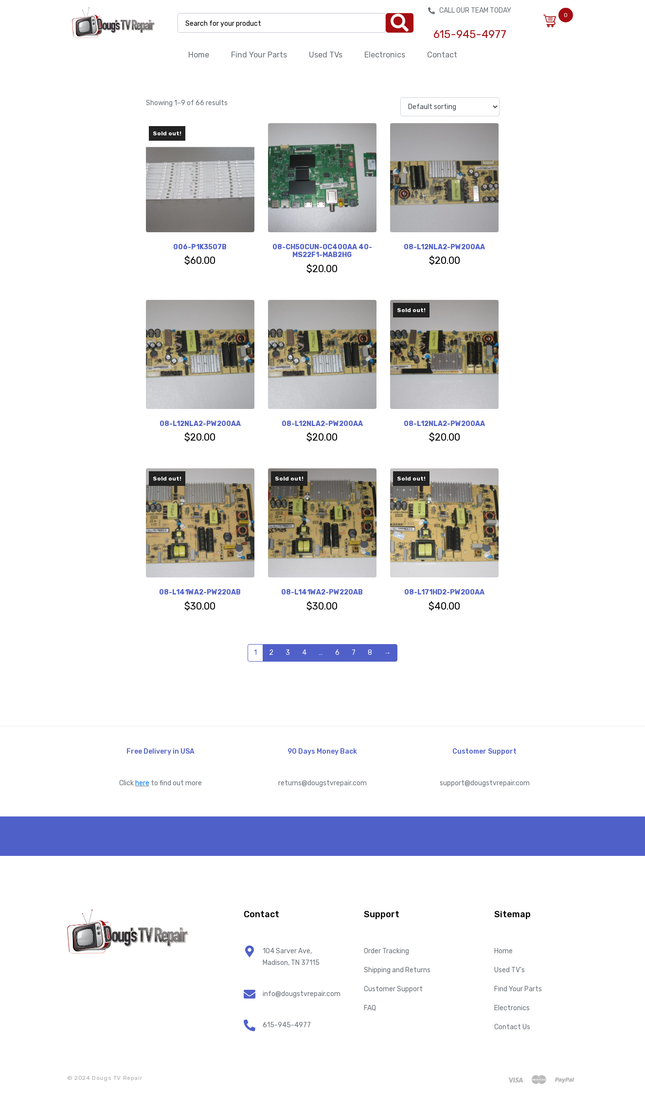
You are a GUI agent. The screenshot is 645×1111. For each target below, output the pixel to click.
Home (198, 54)
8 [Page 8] (370, 652)
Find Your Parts (259, 54)
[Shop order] (449, 106)
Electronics (384, 54)
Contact (442, 54)
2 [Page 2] (271, 652)
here (142, 783)
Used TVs (325, 54)
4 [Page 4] (304, 652)
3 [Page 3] (288, 652)
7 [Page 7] (354, 652)
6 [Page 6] (337, 652)
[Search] (399, 23)
